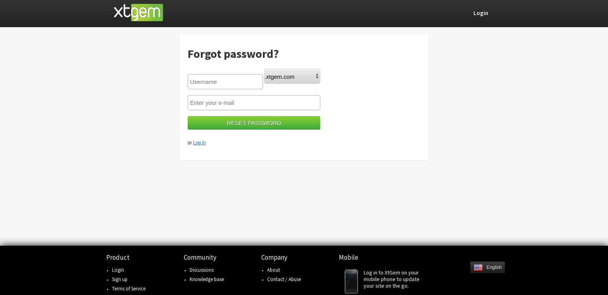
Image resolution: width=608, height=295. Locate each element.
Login (118, 270)
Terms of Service (128, 288)
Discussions (202, 270)
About (273, 270)
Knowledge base (207, 279)
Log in (199, 143)
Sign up (120, 279)
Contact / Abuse (284, 279)
